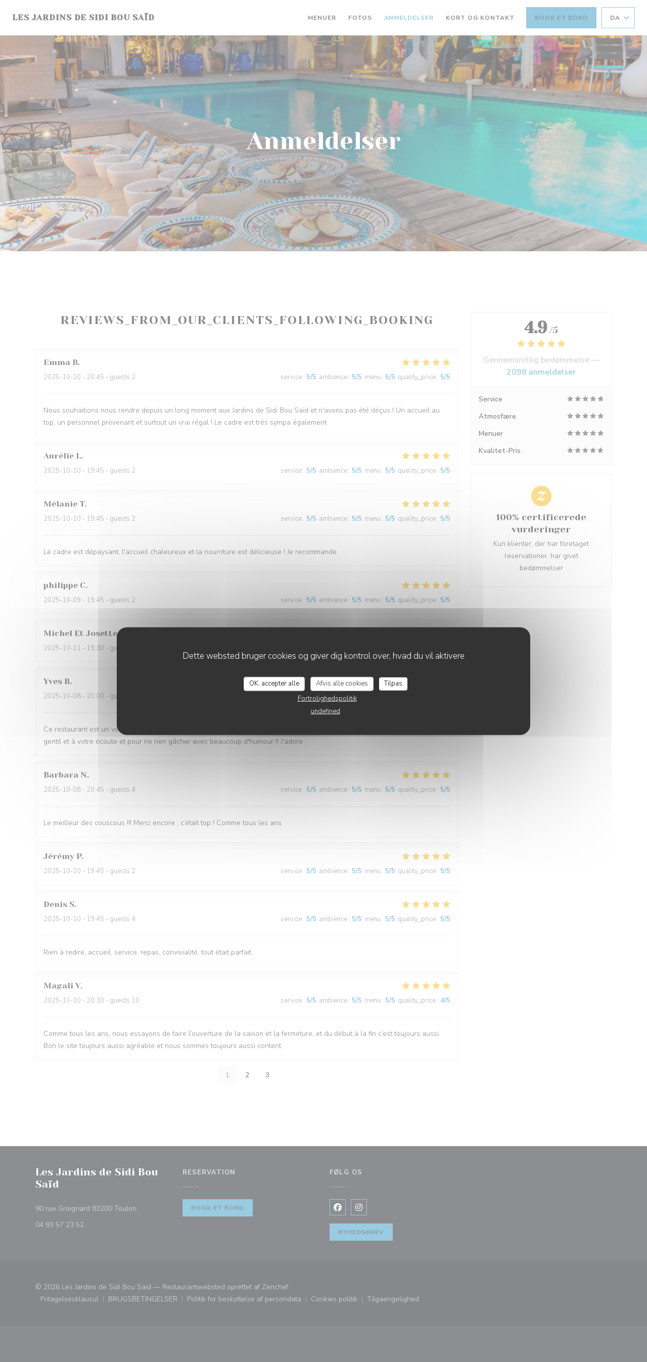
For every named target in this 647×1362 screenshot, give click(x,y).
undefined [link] (325, 710)
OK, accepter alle (274, 683)
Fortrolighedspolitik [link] (327, 698)
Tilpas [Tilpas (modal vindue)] (393, 683)
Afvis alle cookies (342, 683)
